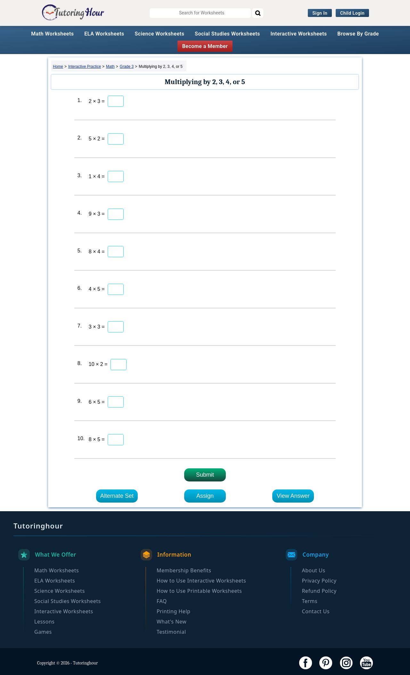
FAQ (162, 601)
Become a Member (205, 46)
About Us (313, 570)
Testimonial (171, 631)
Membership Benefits (184, 570)
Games (43, 631)
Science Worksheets (159, 34)
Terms (309, 601)
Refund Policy (319, 590)
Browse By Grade (358, 34)
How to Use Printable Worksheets (199, 590)
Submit (205, 475)
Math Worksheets (52, 34)
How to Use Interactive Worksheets (201, 580)
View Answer (293, 496)
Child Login (352, 13)
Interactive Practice (84, 66)
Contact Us (315, 611)
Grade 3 (127, 66)
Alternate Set (117, 496)
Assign (205, 496)
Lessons (44, 621)
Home (58, 66)
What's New (171, 621)
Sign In (319, 13)
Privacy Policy (319, 580)
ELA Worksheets (104, 34)
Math (110, 66)
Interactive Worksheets (299, 34)
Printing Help (173, 611)
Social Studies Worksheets (227, 34)
